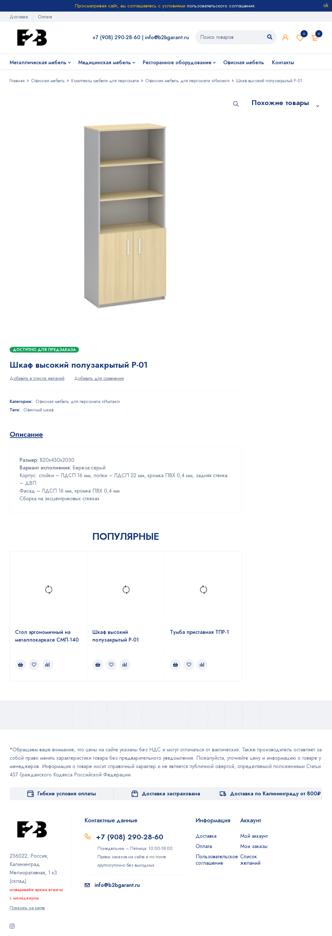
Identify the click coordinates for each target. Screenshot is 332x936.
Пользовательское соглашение (217, 860)
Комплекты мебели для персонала (105, 80)
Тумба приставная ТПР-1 (199, 632)
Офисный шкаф (38, 410)
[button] (236, 104)
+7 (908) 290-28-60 (116, 37)
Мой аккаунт (254, 836)
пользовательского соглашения (220, 5)
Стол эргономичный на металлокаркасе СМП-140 (47, 635)
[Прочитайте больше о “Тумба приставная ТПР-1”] (175, 664)
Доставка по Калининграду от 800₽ (275, 793)
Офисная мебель (48, 80)
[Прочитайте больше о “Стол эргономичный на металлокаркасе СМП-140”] (20, 664)
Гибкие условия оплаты (67, 793)
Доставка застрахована (171, 793)
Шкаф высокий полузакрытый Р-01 (115, 635)
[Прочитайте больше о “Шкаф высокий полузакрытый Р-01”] (97, 664)
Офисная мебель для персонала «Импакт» (187, 80)
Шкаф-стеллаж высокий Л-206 (287, 186)
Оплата (45, 16)
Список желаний (300, 37)
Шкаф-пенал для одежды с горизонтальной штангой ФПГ (279, 284)
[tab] (26, 434)
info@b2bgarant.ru (167, 37)
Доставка (19, 16)
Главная (17, 80)
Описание (26, 434)
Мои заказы (254, 846)
